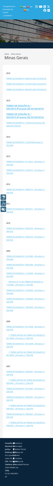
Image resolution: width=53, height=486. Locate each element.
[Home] (7, 54)
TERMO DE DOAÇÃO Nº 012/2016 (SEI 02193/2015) (26, 84)
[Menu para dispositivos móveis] (26, 45)
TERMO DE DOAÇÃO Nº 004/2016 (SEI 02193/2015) (26, 89)
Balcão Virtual (19, 449)
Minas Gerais (16, 54)
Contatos (17, 458)
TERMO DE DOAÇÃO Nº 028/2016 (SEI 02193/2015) (26, 78)
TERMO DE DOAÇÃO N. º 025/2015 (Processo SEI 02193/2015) (25, 116)
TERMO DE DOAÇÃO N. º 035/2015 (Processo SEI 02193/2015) (25, 107)
